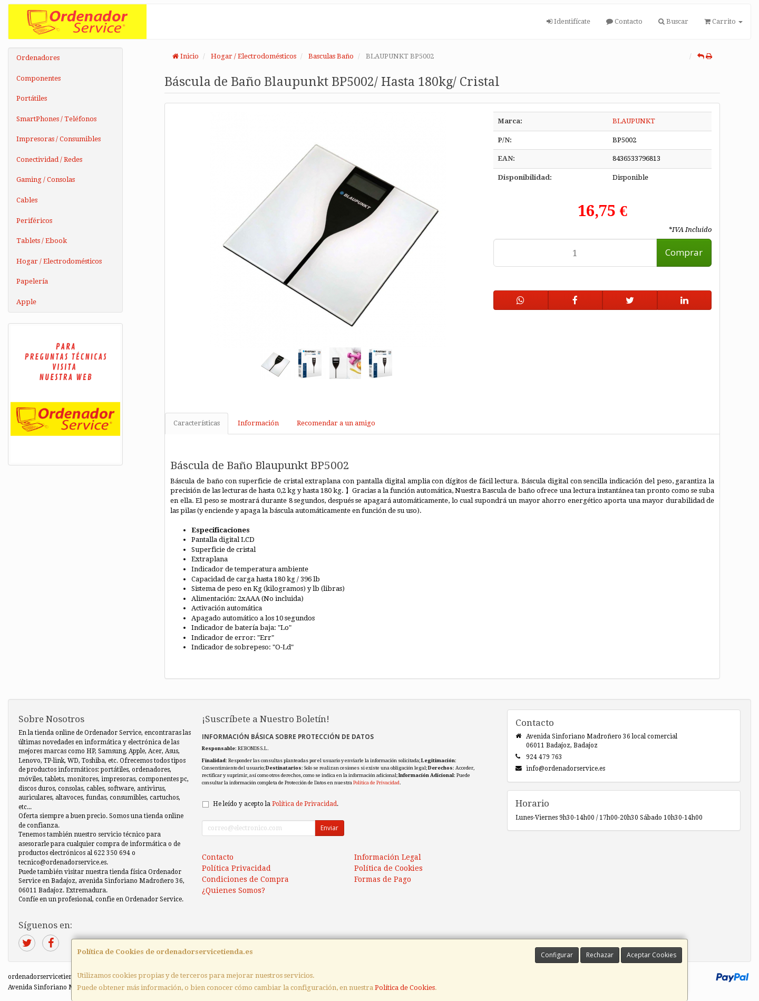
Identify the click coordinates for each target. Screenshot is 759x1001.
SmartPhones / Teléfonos (56, 119)
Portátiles (31, 98)
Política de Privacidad (376, 782)
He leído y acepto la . (275, 804)
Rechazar (600, 954)
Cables (26, 200)
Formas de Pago (382, 879)
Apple (26, 302)
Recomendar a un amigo (336, 423)
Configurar (557, 954)
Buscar (673, 21)
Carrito (723, 21)
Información (258, 423)
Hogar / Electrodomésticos (59, 261)
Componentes (38, 78)
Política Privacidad (236, 868)
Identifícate (568, 21)
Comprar (684, 252)
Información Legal (387, 857)
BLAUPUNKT (633, 121)
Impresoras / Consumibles (58, 139)
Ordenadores (38, 58)
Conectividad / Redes (49, 159)
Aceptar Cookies (651, 954)
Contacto (624, 21)
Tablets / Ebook (41, 241)
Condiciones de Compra (245, 879)
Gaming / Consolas (45, 179)
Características (196, 423)
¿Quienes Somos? (233, 890)
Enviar (329, 827)
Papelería (32, 281)
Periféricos (34, 221)
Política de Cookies (405, 988)
